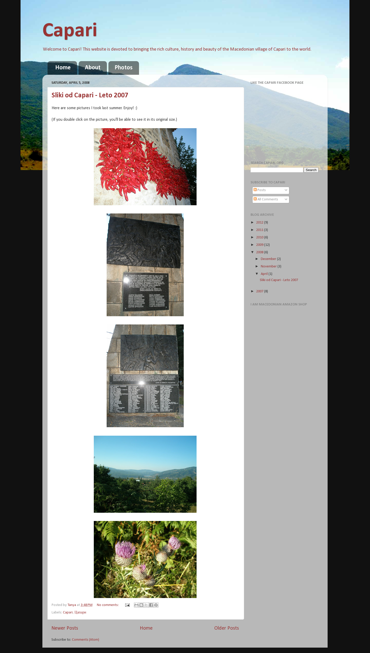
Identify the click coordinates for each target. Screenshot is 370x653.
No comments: (108, 605)
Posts (260, 190)
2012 (260, 223)
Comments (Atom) (85, 640)
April (265, 274)
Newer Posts (64, 628)
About (92, 68)
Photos (124, 68)
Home (63, 68)
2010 (260, 237)
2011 (260, 230)
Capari (69, 31)
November (269, 266)
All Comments (266, 199)
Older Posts (226, 628)
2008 (260, 252)
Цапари (80, 612)
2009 (260, 245)
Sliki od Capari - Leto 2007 (90, 95)
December (269, 259)
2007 (260, 291)
